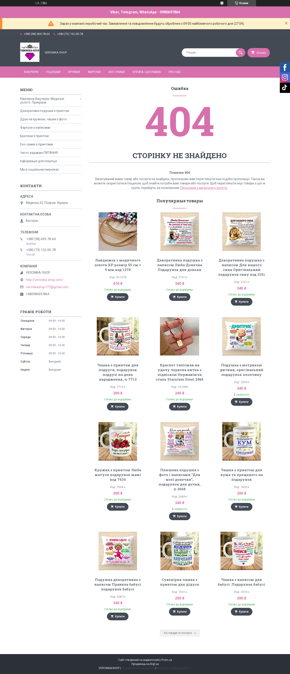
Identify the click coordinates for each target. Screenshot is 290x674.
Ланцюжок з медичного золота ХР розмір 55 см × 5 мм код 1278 (117, 265)
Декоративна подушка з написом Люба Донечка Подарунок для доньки (180, 265)
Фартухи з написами (35, 127)
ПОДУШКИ (53, 72)
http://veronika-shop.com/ (44, 280)
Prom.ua (167, 660)
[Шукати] (240, 52)
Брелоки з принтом (34, 136)
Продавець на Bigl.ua (145, 664)
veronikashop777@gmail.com (47, 287)
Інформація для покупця (38, 161)
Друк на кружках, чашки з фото (43, 119)
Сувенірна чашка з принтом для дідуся (179, 582)
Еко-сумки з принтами (36, 144)
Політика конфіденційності (174, 668)
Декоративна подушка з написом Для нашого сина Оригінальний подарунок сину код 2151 (241, 267)
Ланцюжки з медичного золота (203, 188)
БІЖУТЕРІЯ (31, 72)
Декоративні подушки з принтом (44, 111)
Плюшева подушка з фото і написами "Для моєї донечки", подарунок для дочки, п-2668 (180, 479)
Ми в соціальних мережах (39, 169)
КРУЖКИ (74, 72)
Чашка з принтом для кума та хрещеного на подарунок (241, 475)
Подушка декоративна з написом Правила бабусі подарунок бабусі (117, 584)
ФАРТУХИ (94, 72)
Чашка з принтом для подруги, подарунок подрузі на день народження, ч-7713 (117, 372)
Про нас (175, 72)
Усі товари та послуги (178, 633)
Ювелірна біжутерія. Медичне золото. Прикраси (42, 100)
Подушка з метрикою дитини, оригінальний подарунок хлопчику (241, 370)
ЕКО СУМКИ (117, 72)
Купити (120, 297)
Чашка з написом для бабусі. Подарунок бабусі (241, 582)
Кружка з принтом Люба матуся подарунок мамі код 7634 (117, 475)
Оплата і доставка (146, 72)
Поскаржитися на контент (138, 668)
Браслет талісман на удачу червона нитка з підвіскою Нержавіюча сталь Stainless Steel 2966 (179, 372)
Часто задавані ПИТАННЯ (39, 153)
